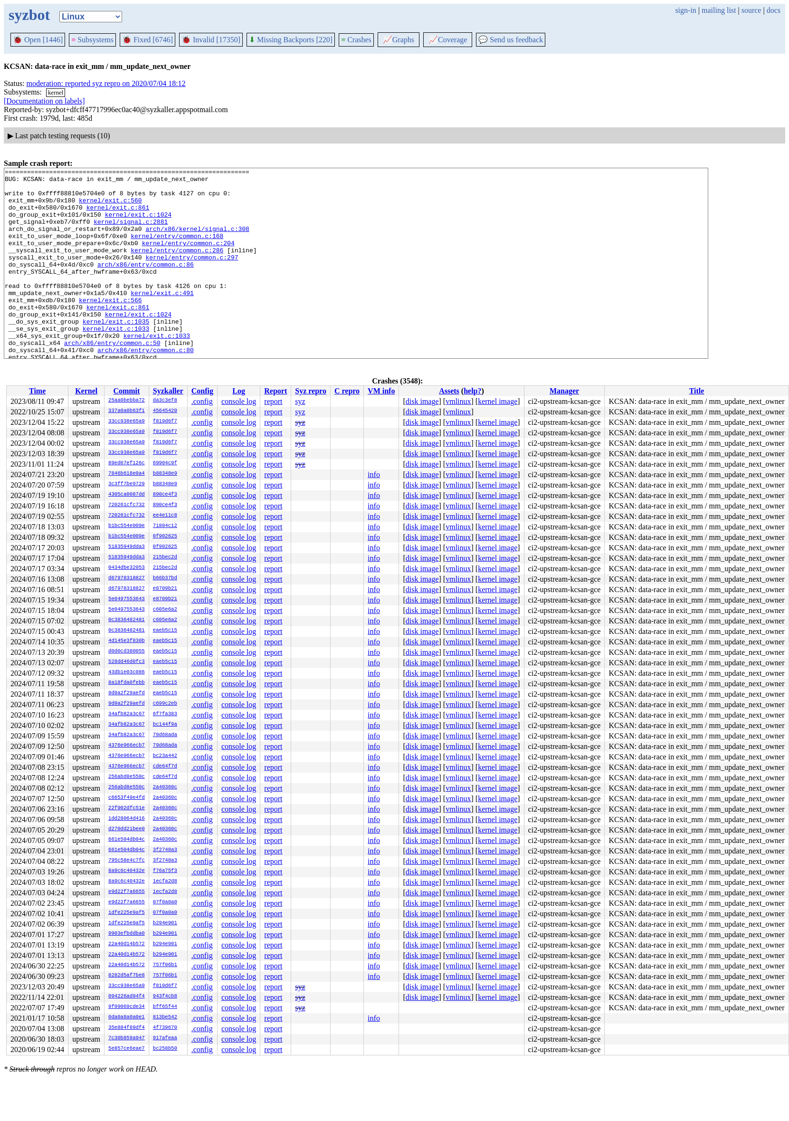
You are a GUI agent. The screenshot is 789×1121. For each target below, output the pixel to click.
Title (696, 391)
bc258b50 (165, 1048)
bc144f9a (165, 724)
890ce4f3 (165, 494)
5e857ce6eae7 (126, 1048)
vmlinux (458, 401)
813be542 (165, 1017)
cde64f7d (165, 766)
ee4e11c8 (165, 515)
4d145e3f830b (126, 641)
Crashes (356, 40)
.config (202, 401)
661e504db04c (126, 839)
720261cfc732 (126, 505)
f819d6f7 (165, 421)
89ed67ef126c (126, 463)
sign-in (685, 10)
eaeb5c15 (165, 630)
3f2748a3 (165, 850)
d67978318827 (126, 578)
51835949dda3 (126, 547)
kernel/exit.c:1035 (116, 352)
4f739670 (165, 1028)
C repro (347, 391)
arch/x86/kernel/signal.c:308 (197, 241)
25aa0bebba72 (126, 400)
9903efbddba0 (126, 933)
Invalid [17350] (210, 40)
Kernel (86, 391)
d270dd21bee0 (126, 829)
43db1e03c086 (126, 672)
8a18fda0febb (126, 683)
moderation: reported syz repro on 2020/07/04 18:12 (106, 83)
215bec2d (165, 557)
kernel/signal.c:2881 (131, 233)
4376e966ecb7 (126, 745)
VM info (381, 391)
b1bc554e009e (126, 526)
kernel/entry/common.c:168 (177, 250)
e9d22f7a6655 (126, 892)
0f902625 (165, 536)
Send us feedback (510, 40)
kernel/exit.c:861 (118, 215)
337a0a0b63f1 (126, 411)
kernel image (497, 401)
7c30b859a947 (126, 1038)
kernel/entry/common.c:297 (191, 275)
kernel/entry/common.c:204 (188, 258)
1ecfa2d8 (165, 881)
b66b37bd (165, 578)
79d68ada (165, 735)
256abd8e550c (126, 777)
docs (773, 10)
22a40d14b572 (126, 944)
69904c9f (165, 463)
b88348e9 (165, 473)
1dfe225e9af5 (126, 913)
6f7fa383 (165, 714)
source (751, 10)
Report (275, 391)
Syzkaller (168, 391)
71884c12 (165, 526)
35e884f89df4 (126, 1028)
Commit (126, 391)
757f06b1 (165, 965)
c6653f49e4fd (126, 798)
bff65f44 (165, 1007)
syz (300, 401)
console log (238, 401)
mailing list (719, 10)
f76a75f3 (165, 871)
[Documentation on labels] (44, 101)
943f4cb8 (165, 996)
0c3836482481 (126, 620)
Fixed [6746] (147, 40)
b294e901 (165, 923)
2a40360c (165, 787)
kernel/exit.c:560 (110, 207)
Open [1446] (38, 40)
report (273, 401)
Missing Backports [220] (291, 40)
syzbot (29, 14)
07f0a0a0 (165, 902)
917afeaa (165, 1038)
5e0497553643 (126, 599)
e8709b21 (165, 588)
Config (202, 391)
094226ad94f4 (126, 996)
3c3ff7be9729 (126, 484)
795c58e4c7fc (126, 860)
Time (37, 391)
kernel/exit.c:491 (162, 318)
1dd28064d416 (126, 818)
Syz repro (310, 391)
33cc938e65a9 (126, 421)
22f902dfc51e (126, 808)
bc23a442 (165, 756)
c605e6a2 (165, 609)
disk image (422, 401)
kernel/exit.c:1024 (138, 224)
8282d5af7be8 (126, 975)
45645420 (165, 411)
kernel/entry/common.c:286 (177, 267)
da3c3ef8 (165, 400)
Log (238, 391)
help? (472, 391)
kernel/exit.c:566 (110, 327)
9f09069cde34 (126, 1007)
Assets (449, 391)
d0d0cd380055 (126, 651)
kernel (55, 92)
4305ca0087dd (126, 494)
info (374, 474)
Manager (564, 391)
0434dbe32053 (126, 568)
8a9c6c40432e (126, 871)
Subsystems (92, 40)
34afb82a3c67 (126, 714)
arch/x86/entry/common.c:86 (145, 284)
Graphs (398, 40)
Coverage (447, 40)
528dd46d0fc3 (126, 662)
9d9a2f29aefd (126, 693)
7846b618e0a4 (126, 473)
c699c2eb (165, 703)
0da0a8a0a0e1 (126, 1017)
